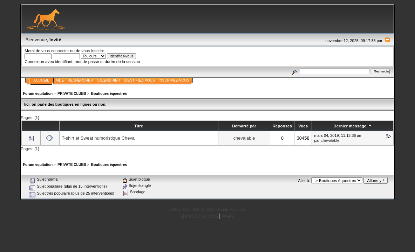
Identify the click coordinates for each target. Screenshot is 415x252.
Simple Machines (231, 209)
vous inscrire (92, 50)
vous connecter (55, 50)
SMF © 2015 (203, 209)
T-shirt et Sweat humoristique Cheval (99, 138)
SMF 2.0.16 (179, 209)
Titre (138, 126)
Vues (303, 126)
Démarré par (244, 126)
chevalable (244, 138)
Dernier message (352, 126)
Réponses (282, 126)
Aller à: (304, 180)
